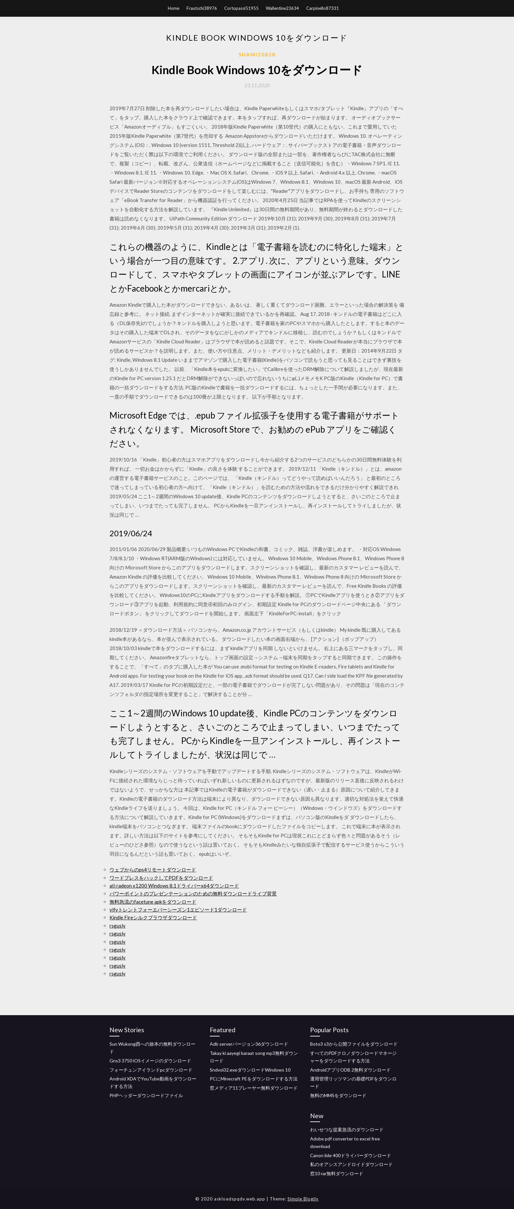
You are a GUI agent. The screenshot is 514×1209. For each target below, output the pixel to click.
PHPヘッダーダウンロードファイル (146, 1095)
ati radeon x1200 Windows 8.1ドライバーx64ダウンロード (174, 886)
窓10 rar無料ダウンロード (336, 1173)
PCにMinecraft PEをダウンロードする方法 (254, 1078)
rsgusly (117, 926)
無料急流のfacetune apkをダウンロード (152, 902)
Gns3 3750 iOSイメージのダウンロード (150, 1060)
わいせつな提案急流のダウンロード (347, 1129)
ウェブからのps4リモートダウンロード (152, 869)
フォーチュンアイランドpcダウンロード (150, 1070)
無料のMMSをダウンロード (338, 1095)
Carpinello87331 (322, 8)
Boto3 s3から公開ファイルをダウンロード (354, 1044)
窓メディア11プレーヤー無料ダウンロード (254, 1088)
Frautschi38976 (202, 8)
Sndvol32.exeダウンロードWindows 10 (250, 1070)
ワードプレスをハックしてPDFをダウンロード (161, 878)
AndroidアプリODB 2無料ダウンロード (350, 1070)
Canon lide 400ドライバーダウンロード (350, 1155)
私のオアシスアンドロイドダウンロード (351, 1164)
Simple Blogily (303, 1198)
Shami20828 (257, 54)
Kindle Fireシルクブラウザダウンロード (153, 917)
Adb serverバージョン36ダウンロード (249, 1044)
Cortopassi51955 (241, 8)
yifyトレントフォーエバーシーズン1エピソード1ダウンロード (178, 909)
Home (173, 8)
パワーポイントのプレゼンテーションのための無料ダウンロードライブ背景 (193, 893)
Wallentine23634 (282, 8)
